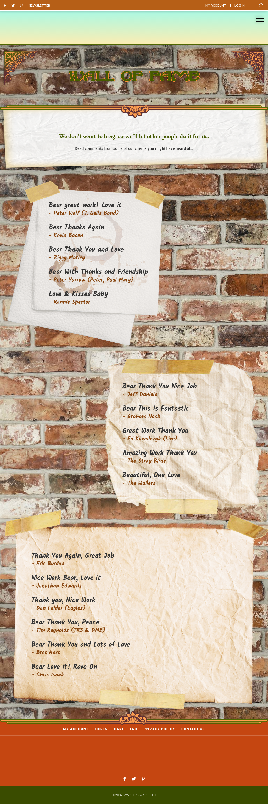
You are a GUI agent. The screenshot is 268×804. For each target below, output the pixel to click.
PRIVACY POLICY (159, 729)
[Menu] (260, 19)
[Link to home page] (134, 753)
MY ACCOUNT (215, 5)
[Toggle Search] (260, 5)
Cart (119, 729)
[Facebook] (6, 5)
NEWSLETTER (39, 5)
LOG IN (239, 5)
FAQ (133, 729)
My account (75, 729)
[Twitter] (14, 5)
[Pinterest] (22, 5)
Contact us (193, 729)
